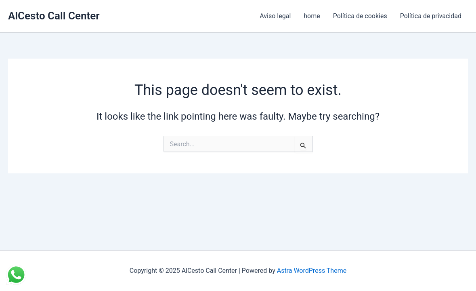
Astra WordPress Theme (311, 270)
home (312, 16)
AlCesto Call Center (54, 16)
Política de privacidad (430, 16)
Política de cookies (360, 16)
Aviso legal (275, 16)
